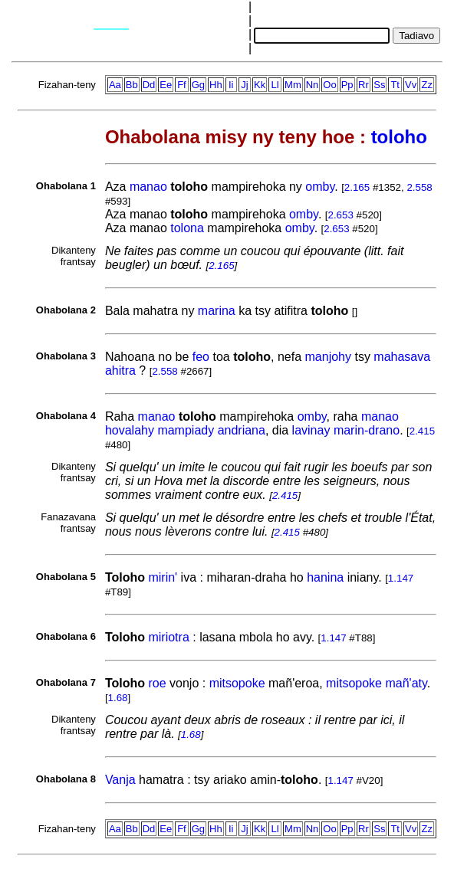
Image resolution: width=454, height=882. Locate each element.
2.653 (341, 215)
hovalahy (129, 430)
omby (319, 186)
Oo (329, 84)
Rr (363, 84)
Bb (132, 84)
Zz (426, 84)
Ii (231, 84)
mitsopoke (237, 683)
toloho (399, 136)
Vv (410, 84)
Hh (215, 84)
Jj (244, 84)
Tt (395, 84)
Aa (115, 84)
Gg (198, 84)
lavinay (311, 430)
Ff (181, 84)
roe (157, 683)
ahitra (120, 370)
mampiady (185, 430)
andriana (241, 430)
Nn (312, 84)
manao (148, 186)
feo (200, 356)
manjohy (328, 356)
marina (216, 310)
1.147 (400, 578)
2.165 (357, 187)
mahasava (401, 356)
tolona (187, 227)
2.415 (422, 431)
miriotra (168, 637)
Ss (379, 84)
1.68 (118, 697)
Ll (275, 84)
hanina (325, 577)
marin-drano (367, 430)
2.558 (419, 187)
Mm (293, 84)
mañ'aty (405, 683)
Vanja (120, 779)
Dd (149, 84)
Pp (347, 84)
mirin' (162, 577)
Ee (166, 84)
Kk (259, 84)
